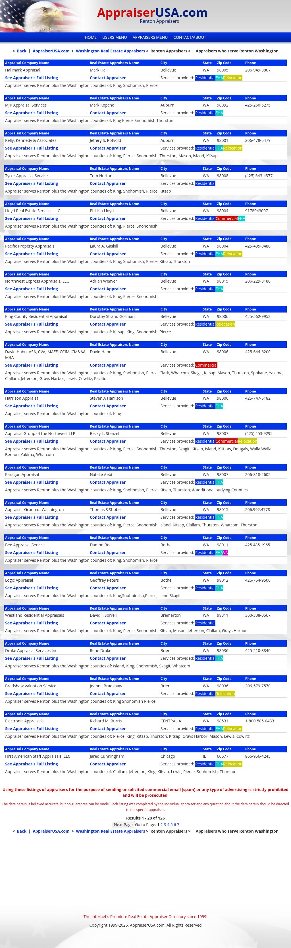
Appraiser (152, 12)
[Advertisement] (145, 874)
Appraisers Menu (150, 37)
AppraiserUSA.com (51, 51)
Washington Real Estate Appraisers (110, 51)
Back (21, 51)
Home (91, 37)
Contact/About (189, 37)
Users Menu (114, 37)
